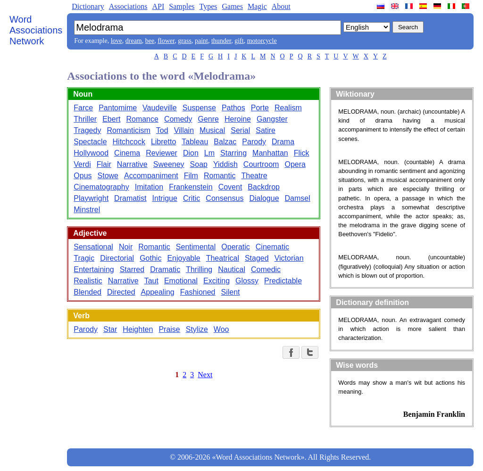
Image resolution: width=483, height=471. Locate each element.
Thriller (85, 119)
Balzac (225, 142)
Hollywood (91, 153)
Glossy (246, 281)
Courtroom (261, 164)
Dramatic (165, 269)
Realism (288, 108)
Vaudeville (159, 108)
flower (166, 40)
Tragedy (87, 130)
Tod (162, 130)
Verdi (82, 164)
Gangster (272, 119)
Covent (230, 187)
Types (208, 6)
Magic (257, 6)
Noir (126, 247)
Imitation (149, 187)
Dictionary (88, 6)
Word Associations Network (35, 30)
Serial (240, 130)
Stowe (108, 176)
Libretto (163, 142)
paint (201, 40)
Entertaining (94, 269)
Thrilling (199, 269)
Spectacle (90, 142)
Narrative (132, 164)
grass (185, 40)
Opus (83, 176)
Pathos (233, 108)
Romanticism (128, 130)
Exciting (216, 281)
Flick (301, 153)
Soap (199, 164)
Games (232, 6)
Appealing (158, 292)
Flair (104, 164)
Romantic (220, 176)
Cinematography (101, 187)
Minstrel (87, 210)
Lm (209, 153)
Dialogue (264, 198)
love (116, 40)
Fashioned (198, 292)
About (281, 6)
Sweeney (168, 164)
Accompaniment (151, 176)
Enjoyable (183, 258)
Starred (132, 269)
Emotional (181, 281)
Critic (191, 198)
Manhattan (270, 153)
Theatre (254, 176)
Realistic (88, 281)
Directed (121, 292)
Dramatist (130, 198)
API (158, 6)
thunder (221, 40)
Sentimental (196, 247)
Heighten (138, 329)
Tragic (84, 258)
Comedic (266, 269)
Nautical (231, 269)
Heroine (238, 119)
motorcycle (262, 40)
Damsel (297, 198)
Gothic (150, 258)
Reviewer (161, 153)
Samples (181, 6)
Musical (212, 130)
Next (205, 375)
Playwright (91, 198)
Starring (233, 153)
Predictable (283, 281)
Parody (254, 142)
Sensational (93, 247)
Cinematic (272, 247)
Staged (257, 258)
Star (110, 329)
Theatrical (222, 258)
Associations (128, 6)
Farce (83, 108)
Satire (265, 130)
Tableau (195, 142)
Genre (208, 119)
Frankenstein (191, 187)
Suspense (199, 108)
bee (149, 40)
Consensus (224, 198)
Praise (169, 329)
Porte (260, 108)
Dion (191, 153)
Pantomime (118, 108)
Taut (151, 281)
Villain (184, 130)
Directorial (117, 258)
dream (133, 40)
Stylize (197, 329)
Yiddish (225, 164)
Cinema (127, 153)
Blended (87, 292)
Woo (221, 329)
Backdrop (264, 187)
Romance (142, 119)
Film (191, 176)
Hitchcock (129, 142)
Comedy (178, 119)
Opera (294, 164)
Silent (230, 292)
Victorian (289, 258)
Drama (283, 142)
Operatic (235, 247)
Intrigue (164, 198)
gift (238, 40)
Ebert (111, 119)
